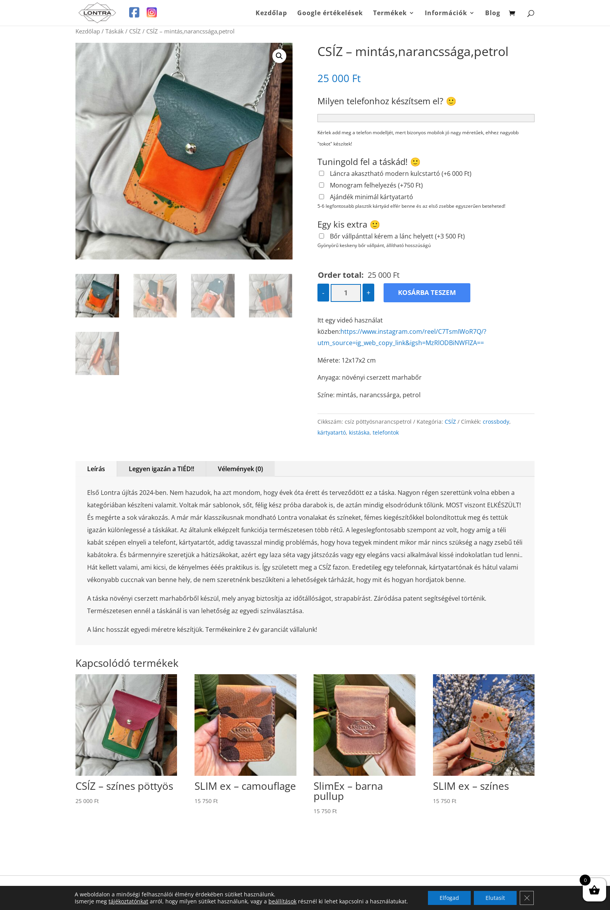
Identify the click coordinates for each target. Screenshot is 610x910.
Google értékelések (330, 13)
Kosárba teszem (427, 292)
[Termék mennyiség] (346, 293)
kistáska (359, 432)
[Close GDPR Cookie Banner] (527, 898)
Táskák (114, 31)
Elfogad (449, 897)
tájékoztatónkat (128, 901)
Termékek (390, 13)
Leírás (96, 469)
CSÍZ (135, 31)
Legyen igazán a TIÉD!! (161, 469)
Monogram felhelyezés (376, 185)
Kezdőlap (271, 13)
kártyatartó (331, 432)
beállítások (282, 901)
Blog (492, 13)
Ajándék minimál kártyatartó (371, 197)
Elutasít (495, 897)
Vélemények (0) (240, 469)
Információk (446, 13)
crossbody (496, 421)
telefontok (386, 432)
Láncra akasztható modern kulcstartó (401, 173)
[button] (279, 56)
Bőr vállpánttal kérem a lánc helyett (397, 236)
